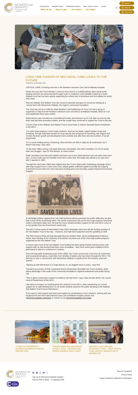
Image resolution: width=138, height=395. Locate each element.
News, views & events (90, 6)
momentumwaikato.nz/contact (78, 298)
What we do (46, 9)
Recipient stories (57, 6)
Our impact (76, 9)
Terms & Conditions (124, 371)
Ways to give (61, 9)
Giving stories (44, 6)
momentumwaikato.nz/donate (38, 298)
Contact (103, 6)
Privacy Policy (126, 375)
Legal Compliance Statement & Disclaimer (116, 378)
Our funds (90, 9)
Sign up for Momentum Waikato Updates (47, 377)
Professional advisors (73, 6)
